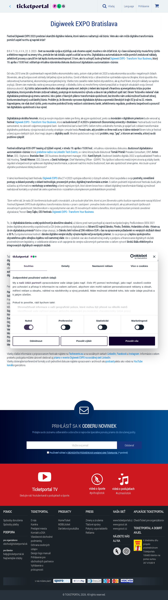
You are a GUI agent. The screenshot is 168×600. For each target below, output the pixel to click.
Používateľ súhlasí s (89, 452)
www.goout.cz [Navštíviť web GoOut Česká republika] (120, 528)
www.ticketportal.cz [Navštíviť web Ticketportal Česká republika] (121, 520)
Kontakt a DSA (38, 532)
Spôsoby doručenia (13, 520)
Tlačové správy (93, 524)
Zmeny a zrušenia (94, 520)
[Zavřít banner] (154, 256)
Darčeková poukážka (68, 528)
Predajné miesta (39, 528)
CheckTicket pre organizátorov (149, 520)
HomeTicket (64, 520)
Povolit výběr (84, 341)
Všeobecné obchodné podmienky (41, 538)
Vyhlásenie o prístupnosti (37, 567)
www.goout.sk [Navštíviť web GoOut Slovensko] (120, 524)
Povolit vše (132, 341)
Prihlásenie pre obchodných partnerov (42, 559)
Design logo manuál (41, 553)
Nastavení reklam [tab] (102, 266)
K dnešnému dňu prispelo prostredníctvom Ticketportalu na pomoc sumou (151, 551)
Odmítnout (36, 341)
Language (129, 6)
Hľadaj (109, 6)
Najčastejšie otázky (12, 558)
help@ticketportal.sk (13, 554)
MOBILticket (64, 524)
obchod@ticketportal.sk (15, 543)
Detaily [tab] (66, 266)
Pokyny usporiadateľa (96, 528)
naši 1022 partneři (30, 282)
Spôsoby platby (11, 524)
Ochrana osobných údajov (40, 547)
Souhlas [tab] (28, 266)
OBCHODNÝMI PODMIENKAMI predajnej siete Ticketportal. (92, 452)
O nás (33, 520)
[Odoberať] (129, 445)
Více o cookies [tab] (139, 266)
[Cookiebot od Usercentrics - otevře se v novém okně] (132, 256)
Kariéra (34, 524)
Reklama (90, 532)
